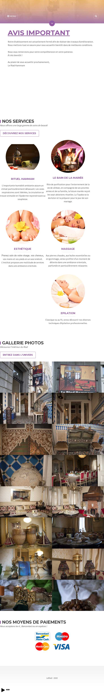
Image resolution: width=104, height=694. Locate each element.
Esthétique (22, 248)
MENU (11, 16)
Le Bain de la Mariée (68, 177)
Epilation (68, 313)
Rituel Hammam (22, 179)
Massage (68, 248)
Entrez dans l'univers (18, 355)
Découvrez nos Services (19, 133)
